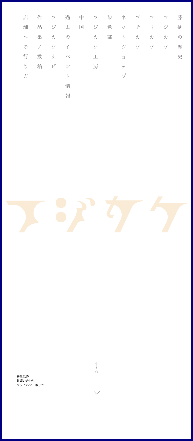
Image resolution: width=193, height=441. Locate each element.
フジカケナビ (53, 43)
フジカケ (166, 33)
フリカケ (152, 33)
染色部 (109, 28)
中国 (81, 23)
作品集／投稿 (39, 43)
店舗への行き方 (25, 48)
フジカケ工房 (95, 43)
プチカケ (138, 33)
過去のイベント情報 (67, 57)
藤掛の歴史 (180, 38)
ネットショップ (123, 48)
